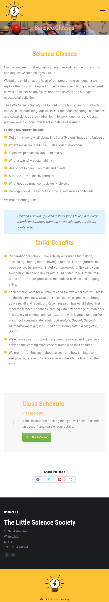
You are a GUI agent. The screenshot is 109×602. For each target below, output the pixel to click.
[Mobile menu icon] (102, 10)
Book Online (37, 437)
